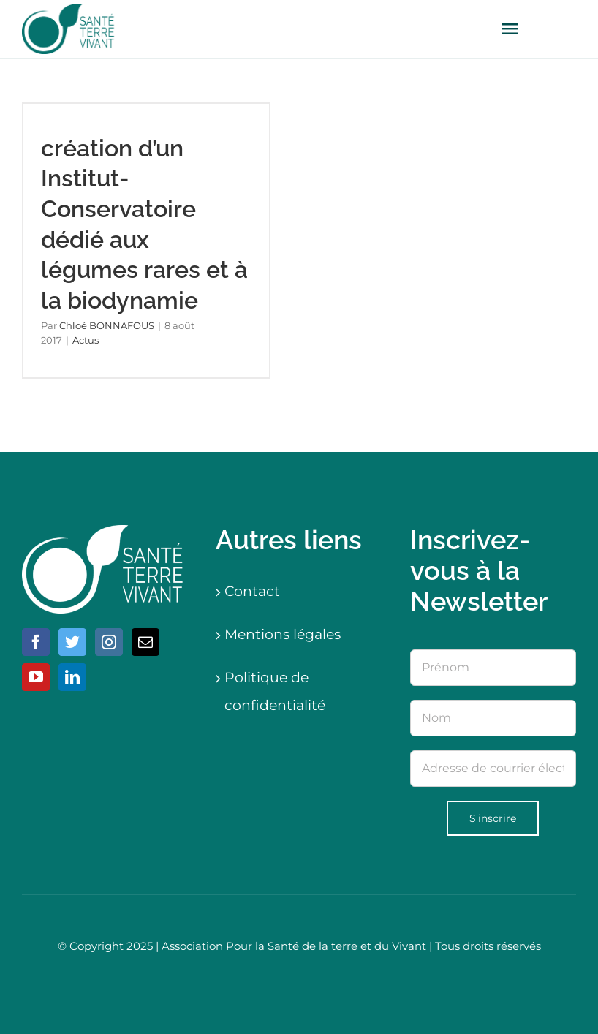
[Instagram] (109, 642)
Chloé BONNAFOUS (106, 325)
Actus (85, 340)
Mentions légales (282, 634)
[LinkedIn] (72, 677)
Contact (252, 591)
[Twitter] (72, 642)
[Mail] (145, 642)
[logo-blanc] (105, 532)
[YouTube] (36, 677)
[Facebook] (36, 642)
